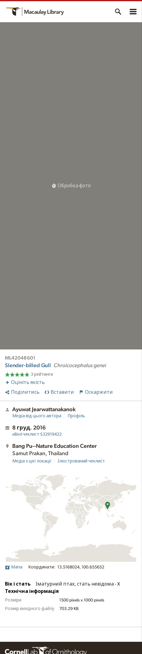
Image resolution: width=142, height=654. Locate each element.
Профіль (76, 416)
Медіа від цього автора (36, 416)
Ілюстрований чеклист (81, 461)
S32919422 (37, 434)
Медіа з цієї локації (32, 461)
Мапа (13, 567)
